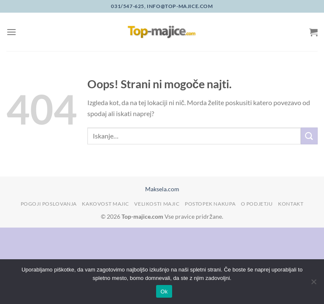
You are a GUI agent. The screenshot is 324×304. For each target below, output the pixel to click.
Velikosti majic (156, 204)
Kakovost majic (105, 204)
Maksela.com (162, 189)
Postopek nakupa (210, 204)
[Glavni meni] (11, 32)
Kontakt (290, 204)
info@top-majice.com (179, 6)
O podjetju (257, 204)
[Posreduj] (309, 136)
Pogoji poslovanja (49, 204)
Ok (163, 291)
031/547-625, (128, 6)
